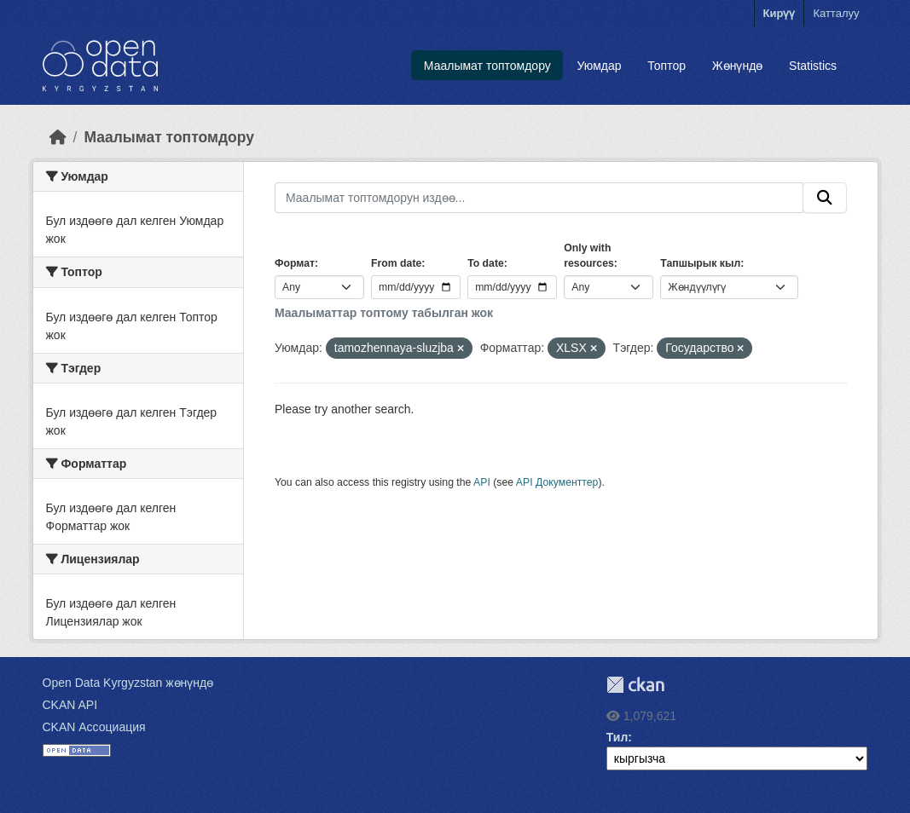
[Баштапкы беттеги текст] (58, 137)
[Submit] (825, 197)
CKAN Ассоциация (94, 727)
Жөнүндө (737, 65)
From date (396, 263)
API (481, 482)
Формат (295, 263)
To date (485, 263)
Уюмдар (599, 65)
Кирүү (779, 13)
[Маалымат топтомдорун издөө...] (539, 197)
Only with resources (589, 255)
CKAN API (70, 705)
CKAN (635, 685)
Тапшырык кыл (700, 263)
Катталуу (836, 13)
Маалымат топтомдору (487, 65)
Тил (617, 737)
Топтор (666, 65)
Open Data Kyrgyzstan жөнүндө (128, 682)
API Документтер (557, 482)
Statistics (813, 65)
